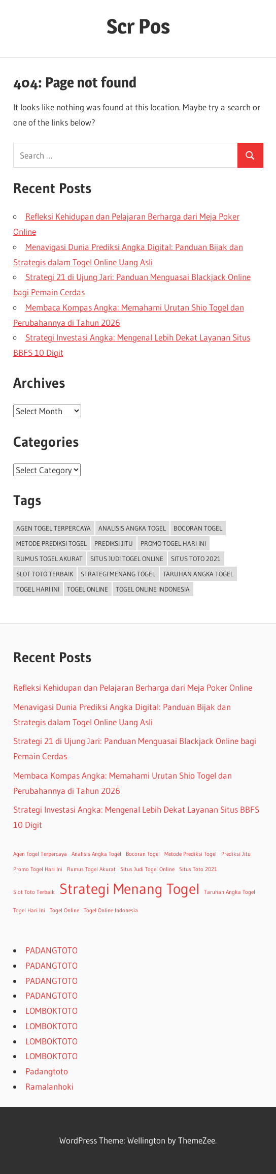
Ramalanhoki (49, 1086)
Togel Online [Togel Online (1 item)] (87, 589)
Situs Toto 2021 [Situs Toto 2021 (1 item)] (196, 558)
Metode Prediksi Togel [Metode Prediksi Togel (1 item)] (51, 543)
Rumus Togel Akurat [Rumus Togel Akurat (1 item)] (49, 558)
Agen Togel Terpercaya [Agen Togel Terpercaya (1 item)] (53, 528)
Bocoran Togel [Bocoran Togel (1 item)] (198, 528)
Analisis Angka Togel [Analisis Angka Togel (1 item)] (132, 528)
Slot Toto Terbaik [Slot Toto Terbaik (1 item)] (44, 574)
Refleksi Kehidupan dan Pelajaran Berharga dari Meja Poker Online (132, 687)
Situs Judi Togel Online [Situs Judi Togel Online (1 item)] (126, 558)
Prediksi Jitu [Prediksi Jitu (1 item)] (113, 543)
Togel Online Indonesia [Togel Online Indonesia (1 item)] (153, 589)
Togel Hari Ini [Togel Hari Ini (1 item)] (37, 589)
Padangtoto (46, 1071)
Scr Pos (138, 26)
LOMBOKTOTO (51, 1010)
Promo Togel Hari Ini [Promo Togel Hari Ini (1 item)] (173, 543)
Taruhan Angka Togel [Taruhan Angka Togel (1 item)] (198, 574)
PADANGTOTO (51, 950)
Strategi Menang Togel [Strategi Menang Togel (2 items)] (118, 574)
